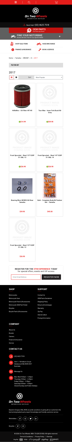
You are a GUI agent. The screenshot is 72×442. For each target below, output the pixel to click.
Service (11, 343)
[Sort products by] (48, 77)
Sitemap (49, 436)
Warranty (41, 308)
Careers (11, 336)
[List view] (16, 77)
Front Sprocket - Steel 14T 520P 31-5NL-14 (50, 156)
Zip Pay (40, 311)
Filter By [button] (15, 65)
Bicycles (11, 308)
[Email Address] (26, 277)
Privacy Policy (39, 436)
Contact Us (41, 295)
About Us (12, 330)
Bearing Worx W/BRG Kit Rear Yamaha (22, 201)
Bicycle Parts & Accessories (18, 311)
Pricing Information (44, 318)
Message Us (18, 371)
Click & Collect (42, 315)
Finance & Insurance (15, 340)
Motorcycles (13, 295)
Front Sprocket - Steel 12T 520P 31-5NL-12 (22, 246)
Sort (29, 77)
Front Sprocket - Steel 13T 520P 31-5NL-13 (22, 156)
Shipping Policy (43, 302)
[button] (16, 2)
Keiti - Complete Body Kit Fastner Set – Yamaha (49, 201)
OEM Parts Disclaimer (45, 298)
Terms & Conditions (26, 436)
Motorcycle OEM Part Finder (18, 305)
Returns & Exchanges (45, 305)
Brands (11, 333)
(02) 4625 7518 (19, 356)
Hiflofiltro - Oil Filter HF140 (22, 110)
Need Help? (37, 25)
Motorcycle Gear (14, 298)
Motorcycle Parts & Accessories (19, 302)
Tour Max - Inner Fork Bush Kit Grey (49, 111)
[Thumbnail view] (11, 77)
